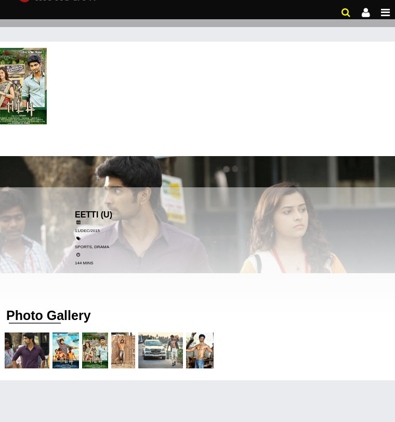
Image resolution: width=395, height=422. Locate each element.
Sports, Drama (92, 247)
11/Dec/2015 (87, 230)
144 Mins (84, 263)
